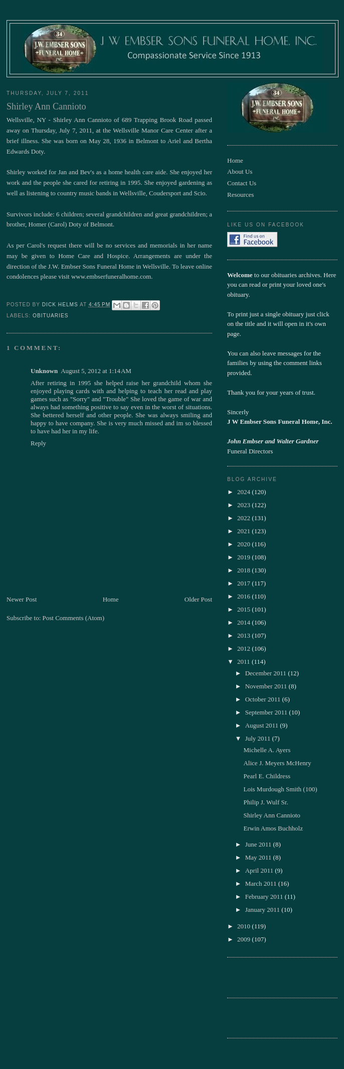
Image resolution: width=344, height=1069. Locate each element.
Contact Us (241, 183)
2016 (244, 596)
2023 (244, 505)
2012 (244, 648)
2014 (244, 622)
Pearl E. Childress (266, 776)
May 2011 (259, 857)
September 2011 (267, 712)
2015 (244, 609)
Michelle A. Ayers (266, 750)
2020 (244, 544)
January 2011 (263, 909)
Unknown (44, 371)
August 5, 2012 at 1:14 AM (96, 371)
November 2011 (267, 686)
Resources (240, 194)
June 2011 (259, 844)
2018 (244, 570)
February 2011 (265, 896)
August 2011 (262, 725)
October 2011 (263, 699)
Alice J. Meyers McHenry (277, 763)
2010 (244, 926)
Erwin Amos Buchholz (272, 828)
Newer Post (22, 599)
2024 (244, 492)
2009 (244, 939)
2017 (244, 583)
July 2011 (258, 738)
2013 (244, 635)
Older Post (198, 599)
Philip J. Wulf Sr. (265, 802)
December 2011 (266, 673)
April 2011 (260, 870)
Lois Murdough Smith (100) (280, 789)
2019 (244, 557)
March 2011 (261, 883)
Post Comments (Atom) (74, 618)
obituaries (50, 315)
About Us (239, 171)
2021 (244, 531)
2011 (244, 661)
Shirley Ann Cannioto (271, 815)
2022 (244, 518)
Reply (38, 443)
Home (111, 599)
